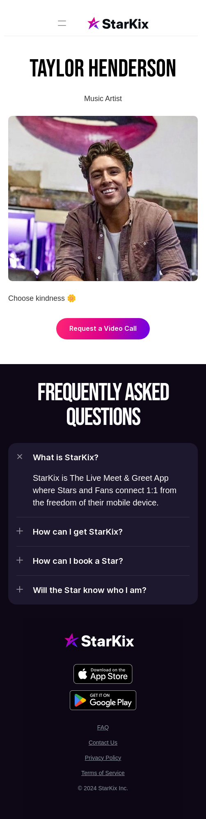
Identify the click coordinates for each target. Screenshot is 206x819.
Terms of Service (103, 773)
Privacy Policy (103, 757)
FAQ (103, 727)
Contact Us (103, 742)
